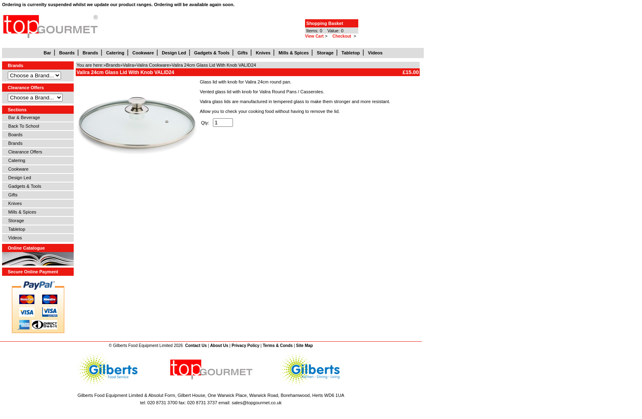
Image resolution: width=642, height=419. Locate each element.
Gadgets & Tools (23, 186)
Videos (14, 237)
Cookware (17, 169)
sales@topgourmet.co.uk (257, 402)
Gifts (12, 194)
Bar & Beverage (23, 117)
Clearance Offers (24, 151)
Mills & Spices (21, 212)
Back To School (22, 126)
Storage (15, 220)
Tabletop (15, 229)
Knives (14, 203)
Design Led (18, 177)
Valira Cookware (152, 65)
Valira (128, 65)
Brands (14, 143)
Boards (14, 134)
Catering (15, 160)
